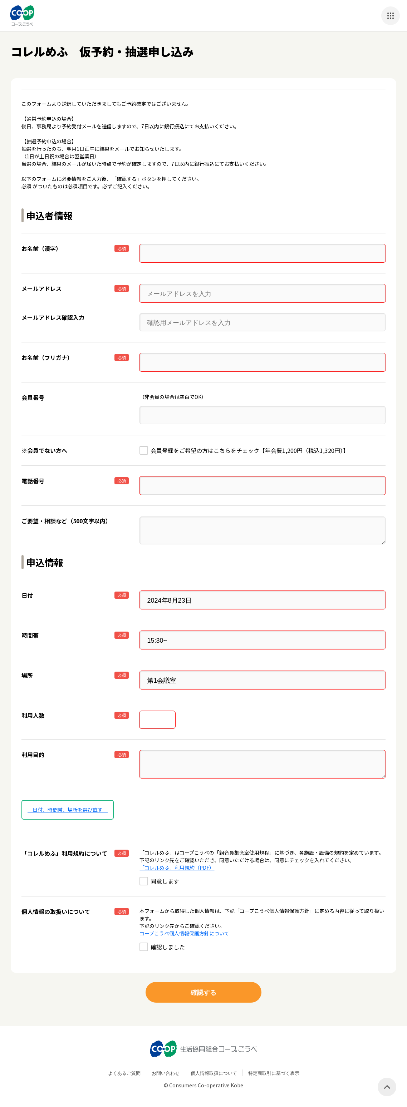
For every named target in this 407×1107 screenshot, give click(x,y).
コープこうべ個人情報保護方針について (184, 933)
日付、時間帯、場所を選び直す (68, 809)
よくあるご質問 (124, 1072)
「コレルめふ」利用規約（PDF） (176, 867)
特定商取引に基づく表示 (273, 1072)
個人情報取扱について (214, 1072)
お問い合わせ (166, 1072)
